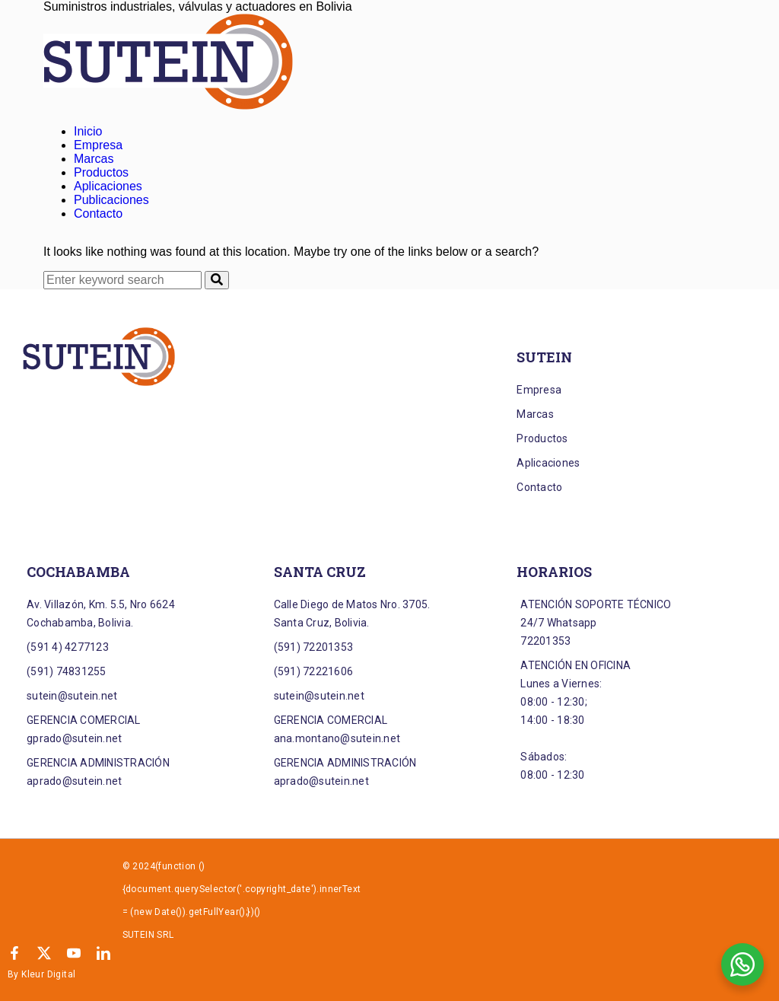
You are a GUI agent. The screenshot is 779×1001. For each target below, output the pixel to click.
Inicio (88, 131)
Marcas (93, 158)
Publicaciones (111, 199)
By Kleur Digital (41, 974)
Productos (101, 172)
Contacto (98, 213)
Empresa (98, 145)
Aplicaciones (108, 186)
